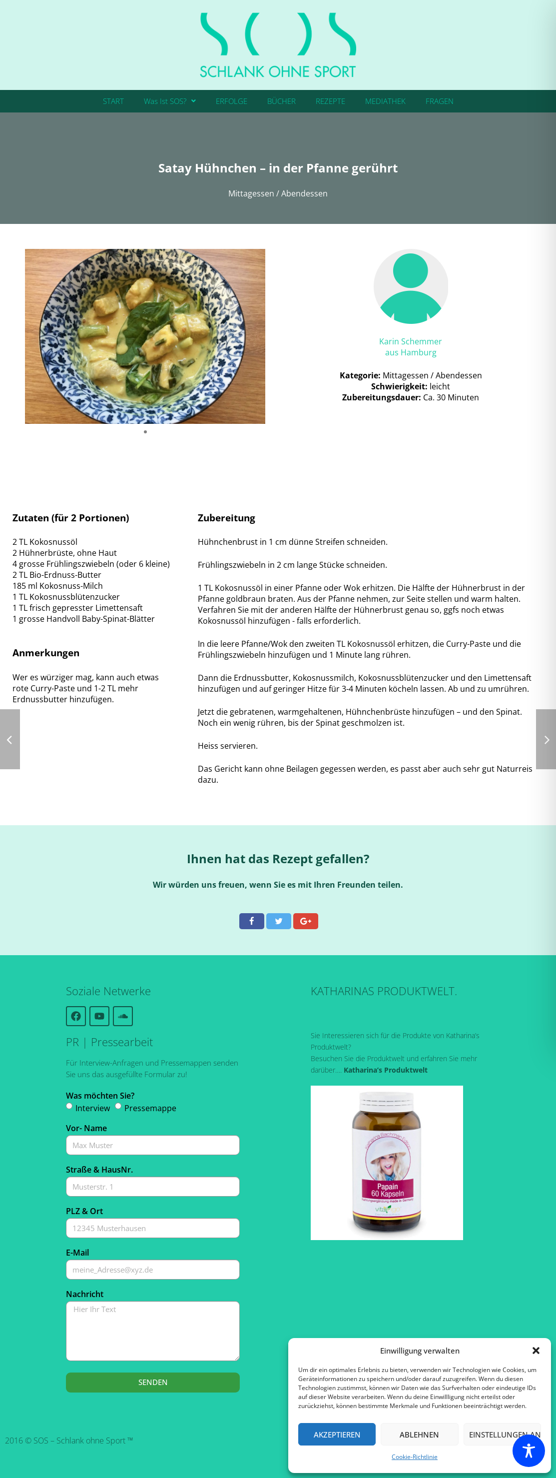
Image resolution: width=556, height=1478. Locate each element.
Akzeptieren (337, 1435)
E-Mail (77, 1252)
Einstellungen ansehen (505, 1435)
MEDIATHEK (385, 101)
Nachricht (84, 1294)
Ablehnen (419, 1435)
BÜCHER (281, 101)
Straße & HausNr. (99, 1169)
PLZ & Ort (84, 1211)
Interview (92, 1108)
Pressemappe (150, 1108)
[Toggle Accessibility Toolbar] (529, 1451)
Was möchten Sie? (100, 1095)
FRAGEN (440, 101)
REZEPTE (330, 101)
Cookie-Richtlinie (415, 1457)
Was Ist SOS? (170, 101)
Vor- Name (86, 1128)
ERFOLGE (231, 101)
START (113, 101)
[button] (536, 1351)
